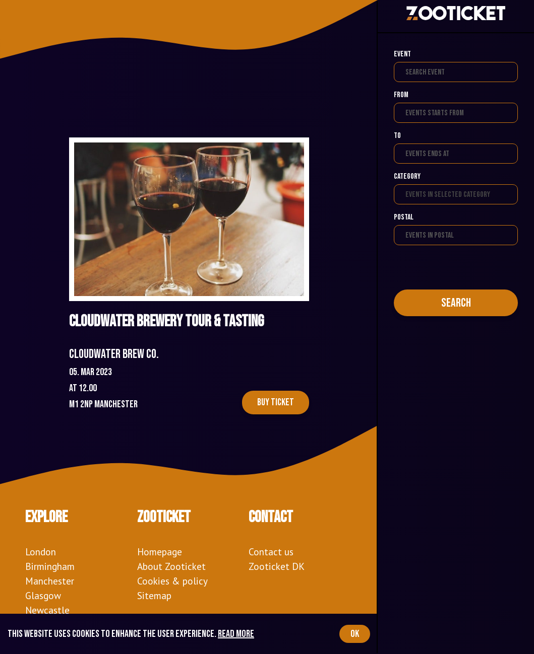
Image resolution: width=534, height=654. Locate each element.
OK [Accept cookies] (354, 634)
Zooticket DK (277, 566)
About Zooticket (171, 566)
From (401, 95)
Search (456, 303)
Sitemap (154, 595)
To (397, 135)
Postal (403, 217)
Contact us (271, 551)
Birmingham (50, 566)
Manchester (49, 580)
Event (402, 54)
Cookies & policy (172, 580)
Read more (236, 634)
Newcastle (47, 610)
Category (407, 176)
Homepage (159, 551)
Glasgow (43, 595)
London (40, 551)
